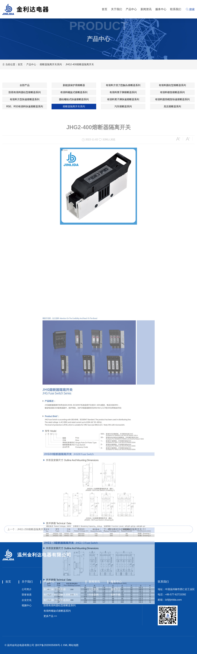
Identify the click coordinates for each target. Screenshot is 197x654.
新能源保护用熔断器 (74, 85)
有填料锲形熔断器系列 (172, 92)
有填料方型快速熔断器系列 (24, 99)
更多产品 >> (50, 616)
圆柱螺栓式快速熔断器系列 (74, 99)
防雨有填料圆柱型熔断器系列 (25, 92)
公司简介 (27, 589)
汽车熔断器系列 (123, 106)
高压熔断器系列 (172, 106)
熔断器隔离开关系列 (51, 64)
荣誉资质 (27, 594)
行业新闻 (94, 594)
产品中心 (131, 9)
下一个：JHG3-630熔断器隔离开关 (123, 532)
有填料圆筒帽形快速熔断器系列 (172, 99)
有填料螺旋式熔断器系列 (73, 92)
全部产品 (25, 85)
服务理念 (116, 589)
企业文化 (27, 600)
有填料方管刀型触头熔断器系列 (123, 85)
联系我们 (175, 9)
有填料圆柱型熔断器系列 (172, 85)
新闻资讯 (146, 9)
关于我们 (116, 9)
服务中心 (160, 9)
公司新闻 (94, 589)
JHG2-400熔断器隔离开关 (79, 64)
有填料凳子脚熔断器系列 (123, 92)
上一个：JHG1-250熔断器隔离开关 (26, 532)
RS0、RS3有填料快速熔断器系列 (24, 106)
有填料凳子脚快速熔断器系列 (123, 99)
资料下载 (116, 594)
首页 (104, 9)
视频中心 (27, 605)
